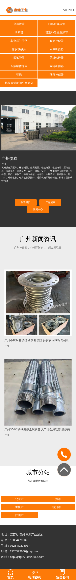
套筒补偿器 (57, 40)
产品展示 (50, 202)
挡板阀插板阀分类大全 (19, 83)
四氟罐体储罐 (18, 66)
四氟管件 (19, 57)
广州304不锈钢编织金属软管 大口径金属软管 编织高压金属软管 (37, 429)
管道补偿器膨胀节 (56, 32)
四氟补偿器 (57, 49)
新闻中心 (38, 209)
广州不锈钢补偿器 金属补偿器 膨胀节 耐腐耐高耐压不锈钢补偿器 (36, 340)
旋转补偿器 (57, 66)
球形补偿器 (57, 74)
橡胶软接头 (19, 49)
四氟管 (19, 32)
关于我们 (25, 202)
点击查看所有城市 (37, 480)
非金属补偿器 (18, 40)
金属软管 (19, 24)
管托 (19, 74)
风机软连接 (57, 57)
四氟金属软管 (56, 24)
